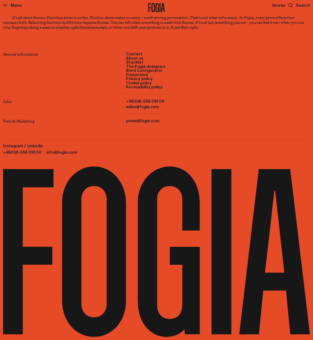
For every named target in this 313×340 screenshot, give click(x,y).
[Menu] (12, 5)
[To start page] (156, 7)
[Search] (299, 5)
